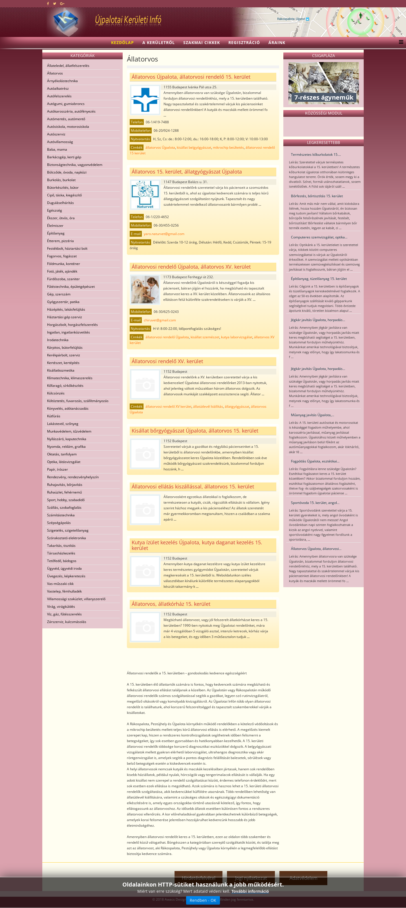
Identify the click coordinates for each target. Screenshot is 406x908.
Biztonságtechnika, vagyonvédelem (74, 164)
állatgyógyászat (237, 406)
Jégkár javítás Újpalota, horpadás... (318, 319)
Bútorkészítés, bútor (63, 187)
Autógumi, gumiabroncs (66, 103)
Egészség (54, 210)
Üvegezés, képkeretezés (66, 576)
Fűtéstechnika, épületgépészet (71, 286)
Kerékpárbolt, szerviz (63, 355)
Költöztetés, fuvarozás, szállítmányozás (78, 400)
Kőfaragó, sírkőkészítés (65, 385)
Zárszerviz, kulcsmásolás (66, 621)
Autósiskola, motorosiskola (68, 126)
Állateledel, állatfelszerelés (68, 65)
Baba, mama (57, 149)
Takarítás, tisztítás (61, 545)
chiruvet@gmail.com (160, 320)
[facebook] (48, 3)
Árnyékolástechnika (62, 80)
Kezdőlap (122, 42)
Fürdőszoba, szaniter (63, 279)
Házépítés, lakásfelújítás (66, 309)
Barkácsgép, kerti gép (64, 157)
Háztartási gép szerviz (64, 317)
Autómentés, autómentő (66, 119)
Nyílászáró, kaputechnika (66, 439)
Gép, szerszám (58, 294)
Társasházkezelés (61, 553)
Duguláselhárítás (60, 202)
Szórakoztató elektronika (66, 538)
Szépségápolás (59, 522)
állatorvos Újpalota (160, 147)
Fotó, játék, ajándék (62, 271)
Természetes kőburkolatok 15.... (316, 154)
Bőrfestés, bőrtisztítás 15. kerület (317, 196)
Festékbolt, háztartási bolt (67, 248)
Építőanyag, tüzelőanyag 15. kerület (319, 278)
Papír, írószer (57, 469)
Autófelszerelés (59, 96)
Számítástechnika (61, 515)
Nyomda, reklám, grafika (66, 446)
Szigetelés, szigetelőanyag (68, 530)
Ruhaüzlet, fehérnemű (64, 492)
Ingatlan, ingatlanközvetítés (68, 332)
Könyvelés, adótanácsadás (68, 408)
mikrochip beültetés (228, 147)
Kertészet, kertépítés (63, 362)
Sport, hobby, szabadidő (66, 499)
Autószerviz (56, 134)
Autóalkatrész (58, 88)
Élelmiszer (55, 225)
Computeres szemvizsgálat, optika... (319, 237)
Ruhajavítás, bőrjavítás (64, 484)
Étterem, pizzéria (60, 240)
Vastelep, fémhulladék (64, 591)
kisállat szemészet (205, 337)
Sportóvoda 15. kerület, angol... (315, 502)
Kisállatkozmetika (60, 370)
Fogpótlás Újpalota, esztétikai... (315, 461)
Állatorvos (55, 73)
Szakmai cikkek (201, 42)
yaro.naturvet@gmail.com (164, 233)
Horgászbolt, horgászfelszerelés (72, 324)
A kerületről (158, 42)
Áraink (276, 42)
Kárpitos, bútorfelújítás (65, 347)
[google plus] (62, 3)
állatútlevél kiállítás (208, 406)
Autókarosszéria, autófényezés (71, 111)
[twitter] (54, 3)
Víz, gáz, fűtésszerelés (64, 614)
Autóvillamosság (60, 141)
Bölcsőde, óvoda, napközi (67, 172)
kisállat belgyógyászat (194, 147)
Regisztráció (244, 42)
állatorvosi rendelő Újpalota (167, 337)
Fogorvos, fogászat (62, 256)
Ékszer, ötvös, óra (61, 218)
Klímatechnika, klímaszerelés (69, 378)
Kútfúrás (53, 416)
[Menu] (399, 42)
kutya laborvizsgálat (236, 337)
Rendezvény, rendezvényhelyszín (73, 477)
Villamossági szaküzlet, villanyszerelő (76, 598)
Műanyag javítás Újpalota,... (312, 415)
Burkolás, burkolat (61, 179)
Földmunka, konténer (63, 263)
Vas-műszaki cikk (60, 583)
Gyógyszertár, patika (63, 301)
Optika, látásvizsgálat (63, 461)
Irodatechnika (58, 339)
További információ (250, 892)
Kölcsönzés (56, 393)
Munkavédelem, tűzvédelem (69, 431)
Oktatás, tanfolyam (62, 454)
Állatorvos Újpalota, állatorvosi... (316, 548)
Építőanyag (56, 233)
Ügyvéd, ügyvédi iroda (64, 568)
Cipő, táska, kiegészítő (64, 195)
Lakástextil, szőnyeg (62, 423)
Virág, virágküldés (61, 606)
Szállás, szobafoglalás (64, 507)
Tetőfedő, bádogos (61, 560)
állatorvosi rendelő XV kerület (168, 406)
